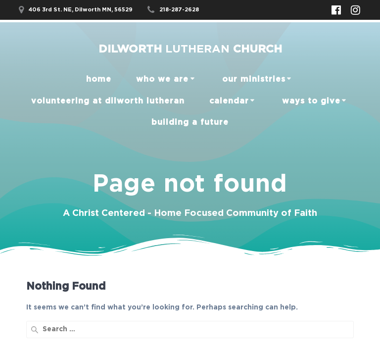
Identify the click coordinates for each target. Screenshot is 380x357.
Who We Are (162, 79)
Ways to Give (311, 101)
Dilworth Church (190, 49)
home (98, 79)
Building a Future (190, 122)
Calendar (229, 101)
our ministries (253, 79)
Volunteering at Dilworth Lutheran (108, 101)
